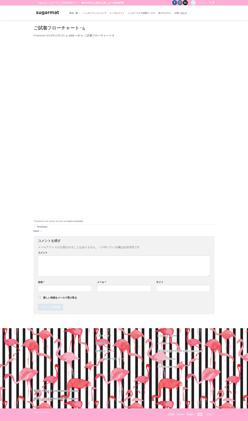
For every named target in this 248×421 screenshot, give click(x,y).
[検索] (193, 3)
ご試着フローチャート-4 (99, 35)
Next (38, 230)
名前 (41, 282)
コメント (43, 252)
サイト (159, 282)
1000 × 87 (74, 35)
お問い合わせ (180, 13)
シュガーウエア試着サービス (141, 13)
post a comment (75, 221)
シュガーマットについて (95, 13)
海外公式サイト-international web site (56, 390)
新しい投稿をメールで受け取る (60, 297)
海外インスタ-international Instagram (56, 398)
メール (101, 282)
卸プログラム (164, 13)
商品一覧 (74, 13)
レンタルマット (117, 13)
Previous (40, 226)
